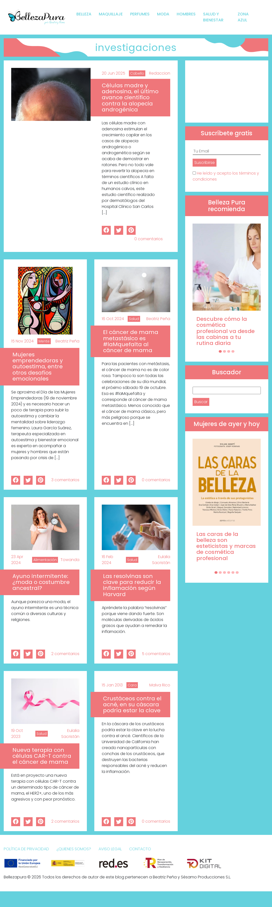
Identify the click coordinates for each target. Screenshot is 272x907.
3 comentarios (65, 480)
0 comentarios (148, 239)
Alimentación (45, 559)
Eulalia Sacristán (161, 560)
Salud (134, 318)
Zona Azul (243, 17)
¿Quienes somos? (73, 849)
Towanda (69, 560)
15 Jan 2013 (112, 685)
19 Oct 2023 (17, 733)
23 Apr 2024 (17, 560)
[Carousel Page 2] (224, 351)
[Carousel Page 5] (232, 572)
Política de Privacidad (26, 849)
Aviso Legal (110, 849)
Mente (44, 341)
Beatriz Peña (67, 341)
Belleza (83, 14)
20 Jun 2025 (113, 73)
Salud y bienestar (213, 17)
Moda (163, 14)
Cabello (137, 73)
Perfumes (140, 14)
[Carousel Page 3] (228, 351)
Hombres (186, 14)
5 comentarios (156, 654)
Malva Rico (159, 685)
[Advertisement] (226, 91)
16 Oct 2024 (113, 319)
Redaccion (159, 73)
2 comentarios (65, 654)
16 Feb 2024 (107, 560)
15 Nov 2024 (22, 341)
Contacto (140, 849)
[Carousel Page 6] (237, 572)
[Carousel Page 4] (232, 351)
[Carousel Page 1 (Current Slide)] (220, 351)
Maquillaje (111, 14)
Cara (132, 685)
